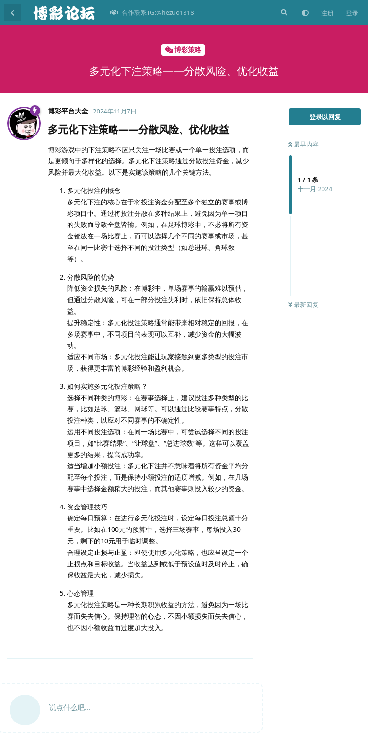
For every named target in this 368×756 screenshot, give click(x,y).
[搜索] (283, 12)
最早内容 (303, 144)
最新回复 (303, 304)
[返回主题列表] (12, 12)
